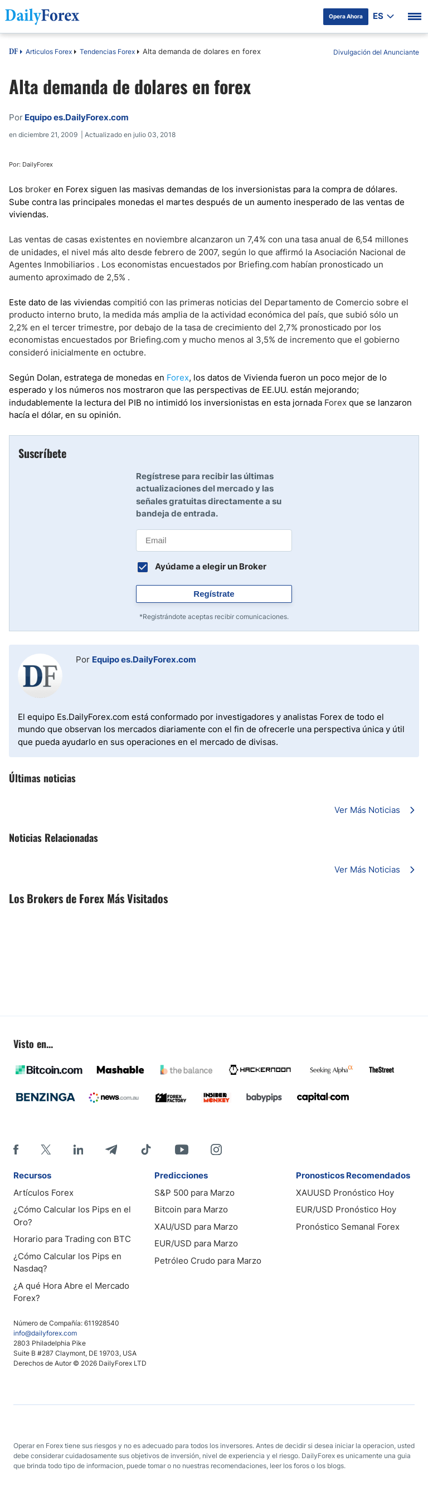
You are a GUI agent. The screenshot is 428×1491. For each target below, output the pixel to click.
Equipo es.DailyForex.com (144, 659)
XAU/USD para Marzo (196, 1226)
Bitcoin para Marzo (191, 1209)
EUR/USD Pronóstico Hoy (346, 1209)
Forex (178, 377)
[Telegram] (111, 1149)
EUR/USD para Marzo (196, 1243)
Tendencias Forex (107, 51)
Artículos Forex (43, 1192)
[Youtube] (181, 1149)
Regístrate (213, 593)
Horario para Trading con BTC (72, 1239)
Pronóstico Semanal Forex (348, 1226)
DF (13, 52)
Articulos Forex (49, 51)
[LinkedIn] (78, 1149)
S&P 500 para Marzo (194, 1192)
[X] (46, 1149)
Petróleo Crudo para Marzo (207, 1260)
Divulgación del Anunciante (376, 52)
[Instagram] (216, 1149)
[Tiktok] (146, 1149)
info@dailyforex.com (45, 1333)
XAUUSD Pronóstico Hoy (345, 1192)
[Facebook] (15, 1149)
